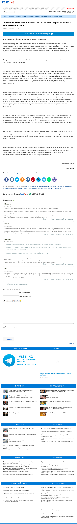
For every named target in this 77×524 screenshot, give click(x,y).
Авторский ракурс (14, 8)
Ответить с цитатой (57, 219)
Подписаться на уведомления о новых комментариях (19, 326)
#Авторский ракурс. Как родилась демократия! (15, 487)
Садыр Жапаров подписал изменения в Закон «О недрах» (18, 474)
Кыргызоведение (31, 8)
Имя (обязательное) (24, 292)
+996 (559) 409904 (37, 194)
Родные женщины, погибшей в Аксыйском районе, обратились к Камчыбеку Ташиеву (59, 408)
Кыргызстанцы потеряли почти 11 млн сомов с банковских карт (57, 441)
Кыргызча (70, 8)
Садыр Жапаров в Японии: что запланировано (21, 413)
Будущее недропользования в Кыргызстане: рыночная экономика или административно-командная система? (20, 469)
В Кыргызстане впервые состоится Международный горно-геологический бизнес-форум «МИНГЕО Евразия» (18, 465)
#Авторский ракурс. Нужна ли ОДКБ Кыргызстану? (16, 490)
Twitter (62, 12)
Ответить (46, 219)
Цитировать (69, 219)
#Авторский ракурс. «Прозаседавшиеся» (13, 497)
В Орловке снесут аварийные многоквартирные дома (22, 434)
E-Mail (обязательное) (25, 296)
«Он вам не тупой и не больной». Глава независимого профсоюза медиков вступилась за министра (58, 491)
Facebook (65, 12)
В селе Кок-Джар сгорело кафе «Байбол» (56, 413)
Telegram (73, 12)
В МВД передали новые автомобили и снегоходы (15, 448)
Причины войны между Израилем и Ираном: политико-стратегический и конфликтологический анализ (55, 468)
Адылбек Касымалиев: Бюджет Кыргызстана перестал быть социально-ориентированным (22, 402)
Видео (23, 8)
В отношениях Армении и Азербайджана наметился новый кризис (58, 474)
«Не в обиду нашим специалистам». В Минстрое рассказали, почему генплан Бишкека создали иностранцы (19, 446)
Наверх (71, 343)
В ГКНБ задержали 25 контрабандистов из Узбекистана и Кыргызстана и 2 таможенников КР (60, 391)
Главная (5, 16)
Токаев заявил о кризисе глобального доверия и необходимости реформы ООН (21, 391)
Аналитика (11, 16)
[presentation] (17, 332)
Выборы (5, 8)
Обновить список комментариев (17, 284)
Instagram (70, 12)
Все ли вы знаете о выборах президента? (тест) (53, 510)
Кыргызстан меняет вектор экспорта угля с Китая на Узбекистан (57, 462)
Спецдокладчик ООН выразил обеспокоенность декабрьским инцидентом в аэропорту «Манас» (21, 396)
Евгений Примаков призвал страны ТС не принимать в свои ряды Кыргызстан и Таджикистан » (34, 188)
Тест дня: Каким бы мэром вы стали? (50, 513)
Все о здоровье (43, 8)
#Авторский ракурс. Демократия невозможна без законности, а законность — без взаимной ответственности (19, 494)
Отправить (8, 339)
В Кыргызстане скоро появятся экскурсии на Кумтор (16, 471)
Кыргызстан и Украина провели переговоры (20, 407)
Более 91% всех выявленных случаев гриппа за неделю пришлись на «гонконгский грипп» (55, 497)
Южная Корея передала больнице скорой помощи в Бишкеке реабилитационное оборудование (56, 494)
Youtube (68, 12)
